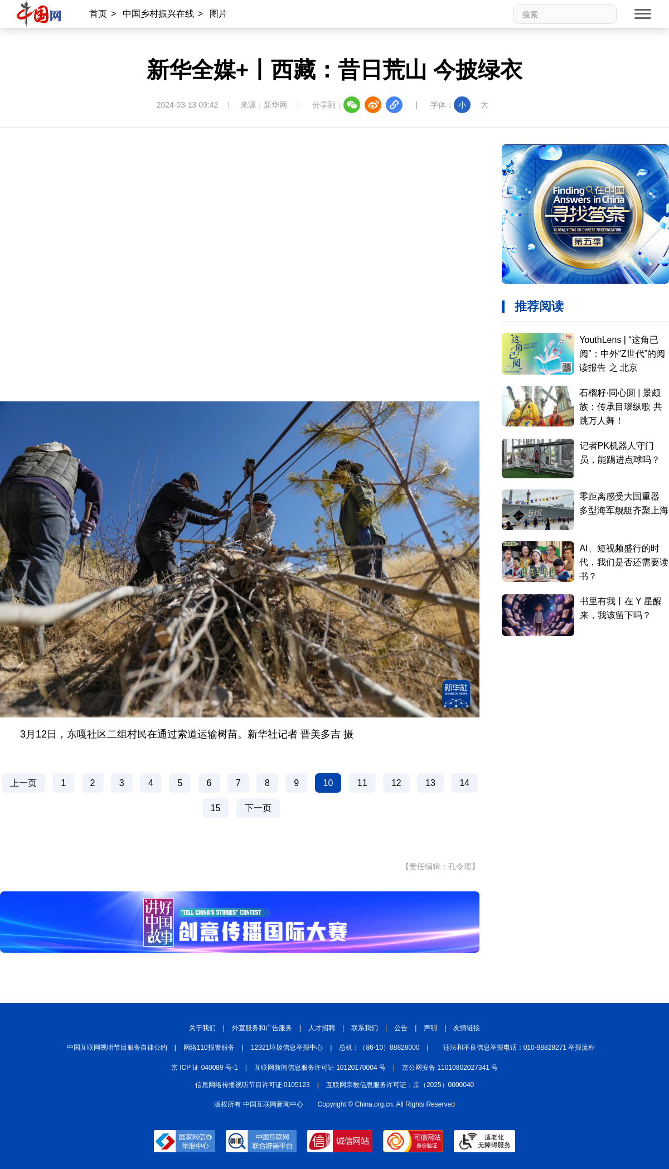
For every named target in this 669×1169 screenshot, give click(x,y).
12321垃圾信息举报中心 (287, 1047)
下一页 (258, 808)
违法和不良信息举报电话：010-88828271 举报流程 (519, 1047)
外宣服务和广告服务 (262, 1028)
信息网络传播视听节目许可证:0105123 (252, 1085)
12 (396, 783)
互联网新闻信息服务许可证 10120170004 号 (320, 1067)
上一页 (23, 783)
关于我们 (202, 1028)
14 (464, 783)
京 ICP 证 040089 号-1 (204, 1067)
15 (216, 808)
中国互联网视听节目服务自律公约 (117, 1047)
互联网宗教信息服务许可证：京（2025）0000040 (400, 1085)
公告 (401, 1028)
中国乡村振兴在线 (158, 13)
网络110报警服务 (209, 1047)
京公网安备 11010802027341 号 (450, 1067)
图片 (218, 13)
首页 (98, 13)
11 (362, 783)
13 (430, 783)
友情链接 (466, 1028)
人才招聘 (321, 1028)
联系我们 (364, 1028)
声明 (430, 1028)
